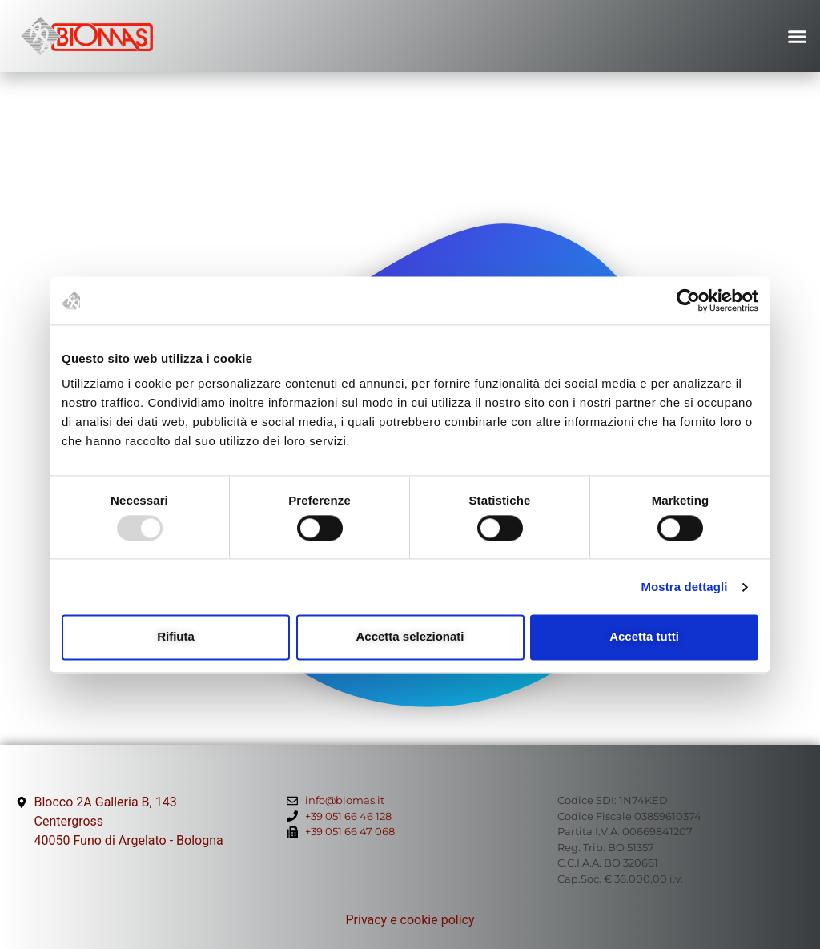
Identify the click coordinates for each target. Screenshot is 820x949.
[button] (797, 36)
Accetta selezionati (410, 637)
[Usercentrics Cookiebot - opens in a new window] (688, 300)
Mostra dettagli (684, 586)
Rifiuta (176, 637)
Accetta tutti (644, 637)
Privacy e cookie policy (409, 919)
